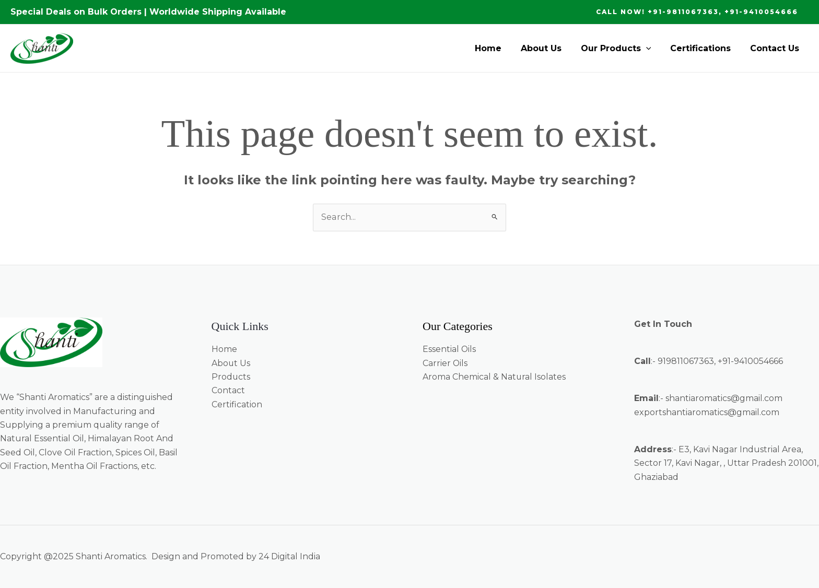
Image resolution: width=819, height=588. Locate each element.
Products (231, 377)
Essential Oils (449, 349)
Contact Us (775, 48)
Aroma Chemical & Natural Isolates (494, 377)
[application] (652, 48)
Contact (228, 390)
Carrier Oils (445, 363)
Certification (237, 404)
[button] (697, 12)
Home (499, 48)
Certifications (704, 48)
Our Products (622, 48)
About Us (549, 48)
